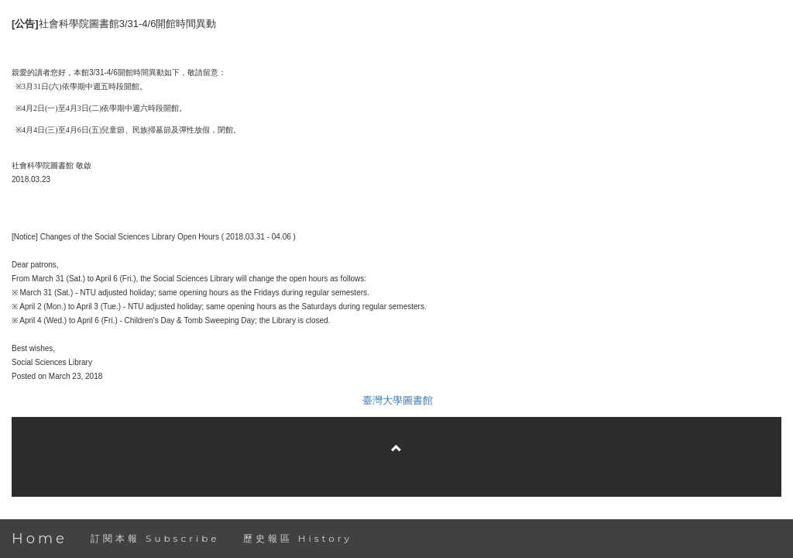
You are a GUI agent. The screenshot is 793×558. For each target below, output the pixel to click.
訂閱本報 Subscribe (155, 538)
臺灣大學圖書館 (397, 400)
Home (39, 538)
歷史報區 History (297, 538)
